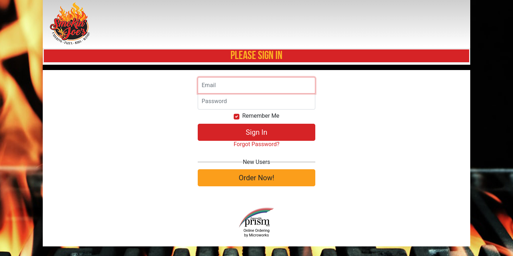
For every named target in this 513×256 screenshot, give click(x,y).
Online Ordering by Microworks (256, 233)
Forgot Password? (257, 144)
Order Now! (256, 178)
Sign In (256, 132)
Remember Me (260, 115)
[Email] (256, 85)
